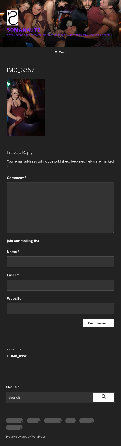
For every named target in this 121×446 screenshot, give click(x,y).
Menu (60, 52)
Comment (16, 178)
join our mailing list (23, 241)
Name (13, 252)
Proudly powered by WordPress (26, 436)
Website (14, 299)
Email (13, 275)
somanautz (24, 30)
